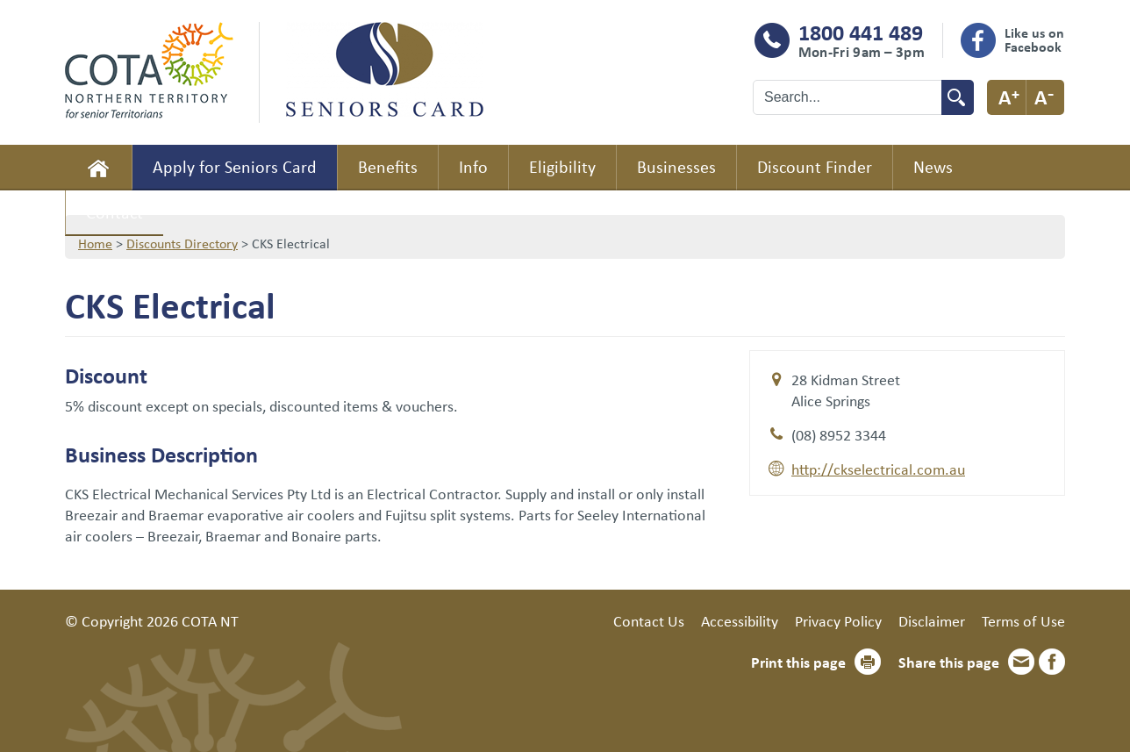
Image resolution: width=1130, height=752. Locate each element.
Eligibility (562, 166)
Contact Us (648, 620)
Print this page (798, 661)
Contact (114, 212)
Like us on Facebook (1034, 39)
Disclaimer (931, 620)
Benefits (388, 166)
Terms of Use (1023, 620)
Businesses (676, 166)
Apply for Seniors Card (235, 166)
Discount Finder (814, 166)
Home (98, 167)
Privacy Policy (838, 620)
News (933, 166)
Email (1021, 661)
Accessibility (739, 620)
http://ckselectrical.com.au (878, 468)
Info (473, 166)
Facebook (1052, 661)
